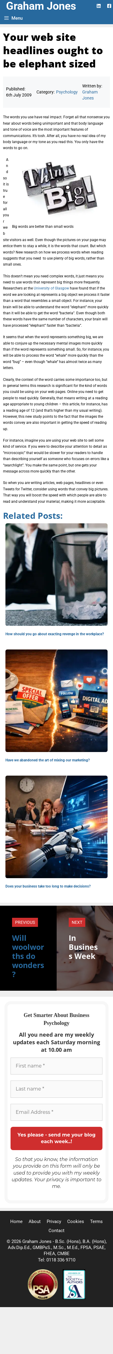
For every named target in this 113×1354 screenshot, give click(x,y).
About (35, 1221)
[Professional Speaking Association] (43, 1298)
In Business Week (83, 947)
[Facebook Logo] (109, 6)
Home (16, 1221)
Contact (56, 1230)
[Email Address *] (56, 1112)
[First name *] (56, 1066)
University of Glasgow (51, 288)
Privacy (54, 1221)
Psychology (67, 92)
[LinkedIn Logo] (98, 6)
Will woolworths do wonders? (28, 956)
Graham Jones (41, 6)
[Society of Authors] (74, 1298)
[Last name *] (56, 1089)
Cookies (75, 1221)
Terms (96, 1221)
